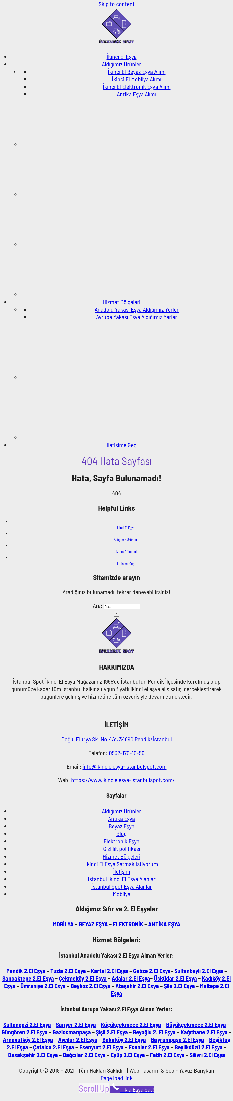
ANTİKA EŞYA (164, 924)
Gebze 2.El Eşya (152, 970)
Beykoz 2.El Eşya (90, 985)
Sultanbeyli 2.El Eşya (198, 970)
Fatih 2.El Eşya (167, 1054)
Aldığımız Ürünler (125, 539)
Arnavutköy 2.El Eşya (28, 1039)
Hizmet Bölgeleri (125, 551)
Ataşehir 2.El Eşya (137, 985)
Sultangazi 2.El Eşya (27, 1024)
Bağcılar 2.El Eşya (85, 1054)
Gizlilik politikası (121, 848)
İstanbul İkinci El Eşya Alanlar (122, 878)
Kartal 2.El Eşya (109, 970)
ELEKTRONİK (128, 924)
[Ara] (116, 614)
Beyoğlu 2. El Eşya (154, 1032)
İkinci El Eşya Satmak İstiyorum (121, 863)
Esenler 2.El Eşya (149, 1047)
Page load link (117, 1077)
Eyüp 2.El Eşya (128, 1054)
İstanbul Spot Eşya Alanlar (121, 886)
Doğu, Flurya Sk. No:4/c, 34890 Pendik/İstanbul (116, 739)
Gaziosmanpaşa (72, 1032)
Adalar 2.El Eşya (131, 978)
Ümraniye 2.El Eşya (43, 985)
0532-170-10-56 (126, 752)
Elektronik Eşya (121, 841)
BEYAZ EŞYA (93, 924)
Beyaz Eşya (121, 826)
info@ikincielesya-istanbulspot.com (125, 766)
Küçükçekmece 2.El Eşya (131, 1024)
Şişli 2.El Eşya (112, 1032)
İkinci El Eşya (125, 527)
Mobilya (121, 893)
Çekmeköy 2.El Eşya (83, 978)
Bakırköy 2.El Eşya (124, 1039)
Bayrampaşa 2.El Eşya (177, 1039)
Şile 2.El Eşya (179, 985)
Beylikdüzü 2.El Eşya (199, 1047)
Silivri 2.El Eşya (207, 1054)
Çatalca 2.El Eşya (53, 1047)
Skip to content (117, 3)
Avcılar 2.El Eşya (77, 1039)
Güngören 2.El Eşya (25, 1032)
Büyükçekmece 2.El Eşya (196, 1024)
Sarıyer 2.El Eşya (76, 1024)
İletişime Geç (125, 563)
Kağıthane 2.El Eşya (204, 1032)
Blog (121, 833)
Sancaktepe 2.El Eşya (28, 978)
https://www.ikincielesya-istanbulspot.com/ (123, 779)
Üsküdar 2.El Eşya (175, 978)
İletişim (121, 871)
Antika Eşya (121, 818)
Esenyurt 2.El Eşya (101, 1047)
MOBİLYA (63, 924)
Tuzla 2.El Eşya (68, 970)
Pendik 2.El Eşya (25, 970)
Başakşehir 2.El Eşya (33, 1054)
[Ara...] (122, 606)
